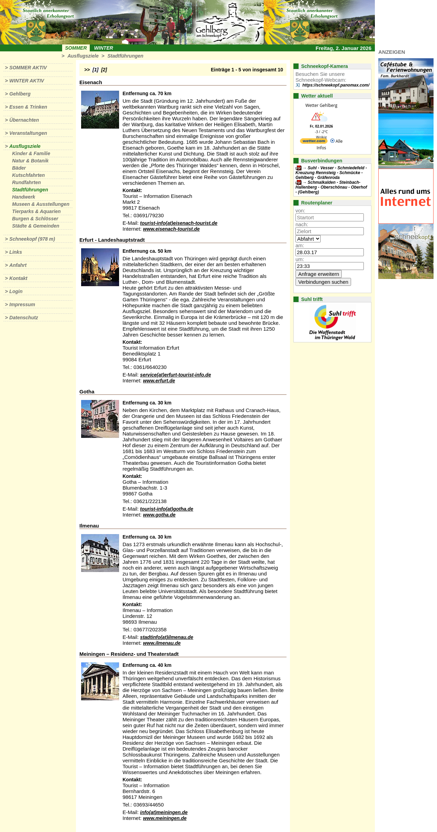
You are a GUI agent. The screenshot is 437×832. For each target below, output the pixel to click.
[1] (95, 69)
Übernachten (24, 120)
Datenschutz (23, 317)
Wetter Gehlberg (321, 105)
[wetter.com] (314, 142)
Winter (103, 48)
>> (87, 69)
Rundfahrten (26, 182)
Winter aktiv (26, 80)
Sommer (76, 48)
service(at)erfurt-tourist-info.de (175, 375)
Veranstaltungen (28, 133)
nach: (301, 224)
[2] (104, 69)
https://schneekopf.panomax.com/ (335, 85)
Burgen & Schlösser (35, 218)
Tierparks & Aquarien (36, 211)
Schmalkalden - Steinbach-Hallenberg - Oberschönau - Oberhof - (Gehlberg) (331, 187)
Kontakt (18, 278)
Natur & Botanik (30, 160)
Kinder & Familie (31, 153)
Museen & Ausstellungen (40, 204)
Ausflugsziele (82, 56)
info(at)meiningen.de (164, 812)
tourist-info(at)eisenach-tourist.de (178, 223)
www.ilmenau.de (162, 643)
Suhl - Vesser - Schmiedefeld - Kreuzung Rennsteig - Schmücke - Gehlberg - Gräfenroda (331, 173)
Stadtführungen (125, 56)
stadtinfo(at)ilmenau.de (166, 637)
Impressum (22, 304)
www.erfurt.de (159, 380)
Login (15, 291)
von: (300, 210)
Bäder (19, 168)
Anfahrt (18, 265)
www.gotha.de (159, 515)
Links (15, 252)
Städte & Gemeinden (35, 226)
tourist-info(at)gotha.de (166, 509)
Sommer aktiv (28, 67)
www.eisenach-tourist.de (171, 229)
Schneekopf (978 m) (32, 239)
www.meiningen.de (164, 818)
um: (299, 259)
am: (299, 245)
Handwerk (23, 197)
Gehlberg (19, 94)
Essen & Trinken (28, 107)
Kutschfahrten (28, 175)
